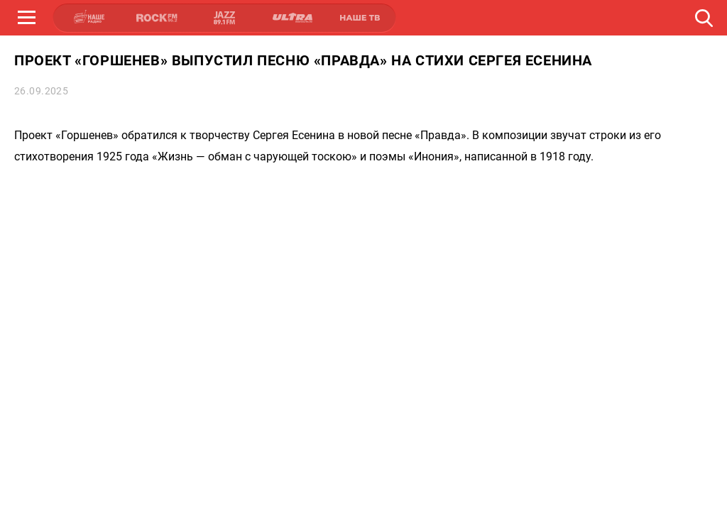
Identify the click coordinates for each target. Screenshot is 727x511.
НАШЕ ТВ (359, 17)
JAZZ (224, 17)
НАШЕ (89, 17)
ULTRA (292, 17)
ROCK (157, 17)
